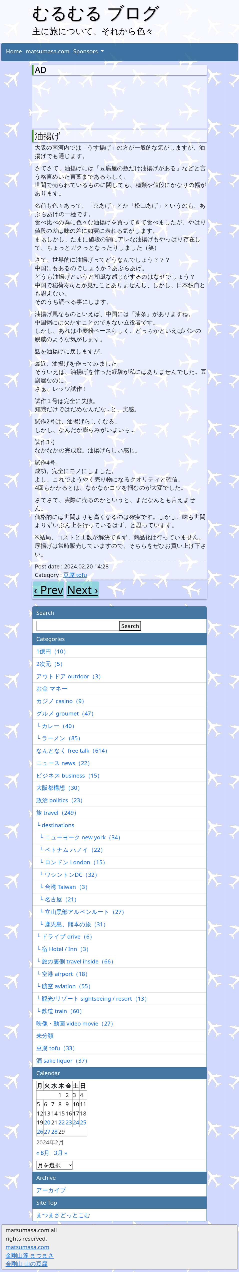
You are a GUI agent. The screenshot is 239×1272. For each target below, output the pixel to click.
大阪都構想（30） (59, 788)
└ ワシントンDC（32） (68, 874)
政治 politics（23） (61, 800)
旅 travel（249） (58, 812)
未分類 (45, 1035)
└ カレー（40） (57, 726)
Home (14, 51)
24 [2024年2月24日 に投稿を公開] (76, 1122)
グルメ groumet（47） (66, 713)
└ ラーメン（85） (60, 738)
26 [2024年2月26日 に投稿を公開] (40, 1131)
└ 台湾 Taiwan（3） (63, 887)
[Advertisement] (61, 101)
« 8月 (43, 1153)
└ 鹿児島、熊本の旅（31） (72, 924)
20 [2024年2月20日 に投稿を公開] (47, 1122)
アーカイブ (51, 1190)
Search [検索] (130, 626)
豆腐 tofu (75, 575)
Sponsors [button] (86, 51)
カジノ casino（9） (61, 701)
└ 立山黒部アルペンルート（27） (81, 912)
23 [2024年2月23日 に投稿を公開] (69, 1122)
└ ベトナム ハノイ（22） (71, 850)
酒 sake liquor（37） (63, 1060)
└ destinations (55, 825)
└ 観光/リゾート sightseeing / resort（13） (93, 998)
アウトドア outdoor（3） (70, 676)
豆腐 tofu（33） (57, 1048)
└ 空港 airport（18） (63, 974)
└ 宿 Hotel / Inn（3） (64, 949)
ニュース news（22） (64, 763)
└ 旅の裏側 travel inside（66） (76, 961)
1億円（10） (52, 651)
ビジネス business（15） (69, 775)
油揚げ (47, 136)
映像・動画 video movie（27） (76, 1023)
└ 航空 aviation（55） (65, 986)
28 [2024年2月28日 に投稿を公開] (54, 1131)
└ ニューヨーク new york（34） (80, 837)
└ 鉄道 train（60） (60, 1011)
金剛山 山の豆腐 (27, 1264)
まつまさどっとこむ (63, 1215)
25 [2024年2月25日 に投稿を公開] (83, 1122)
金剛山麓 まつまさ (30, 1255)
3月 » (60, 1153)
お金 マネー (51, 688)
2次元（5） (51, 664)
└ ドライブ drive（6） (65, 936)
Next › (82, 589)
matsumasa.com (48, 51)
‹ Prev (48, 589)
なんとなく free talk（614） (73, 750)
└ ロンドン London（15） (72, 862)
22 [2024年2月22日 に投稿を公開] (61, 1122)
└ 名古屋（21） (58, 899)
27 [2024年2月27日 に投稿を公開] (47, 1131)
